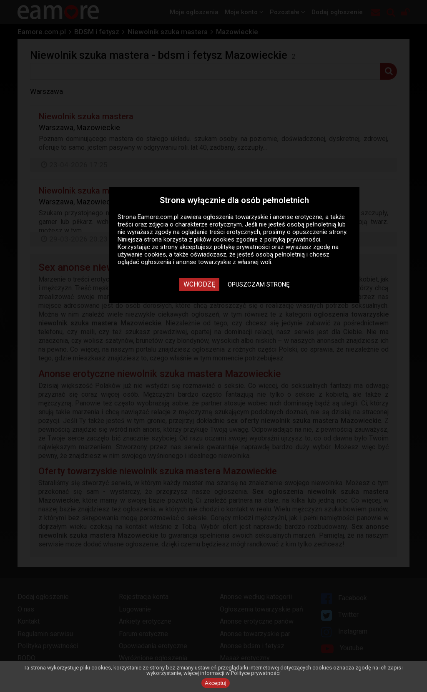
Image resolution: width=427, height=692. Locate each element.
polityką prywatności (292, 239)
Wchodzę (199, 284)
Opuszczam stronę (259, 284)
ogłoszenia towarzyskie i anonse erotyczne (262, 217)
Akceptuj (215, 683)
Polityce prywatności (256, 673)
